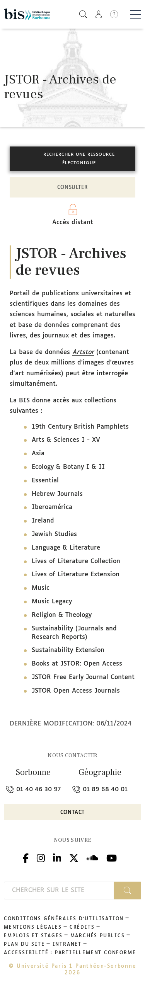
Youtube (111, 857)
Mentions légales (33, 927)
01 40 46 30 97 (33, 789)
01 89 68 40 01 (100, 789)
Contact (72, 812)
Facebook (26, 857)
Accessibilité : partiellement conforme (70, 953)
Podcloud (92, 857)
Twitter (73, 857)
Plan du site (24, 944)
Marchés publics (97, 936)
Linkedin (57, 857)
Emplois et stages (33, 936)
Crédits (82, 927)
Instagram (41, 857)
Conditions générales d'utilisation (64, 919)
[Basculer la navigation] (135, 14)
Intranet (67, 944)
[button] (83, 14)
